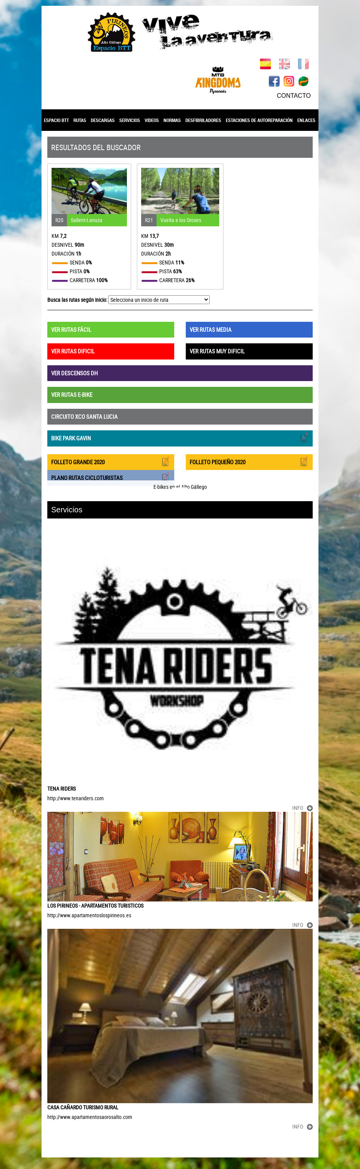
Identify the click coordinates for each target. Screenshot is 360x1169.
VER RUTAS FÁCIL (71, 329)
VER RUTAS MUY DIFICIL (217, 351)
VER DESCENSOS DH (74, 373)
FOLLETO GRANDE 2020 (110, 461)
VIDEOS (152, 120)
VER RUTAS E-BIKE (71, 394)
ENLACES (306, 120)
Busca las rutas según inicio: (77, 299)
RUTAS (79, 120)
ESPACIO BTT (56, 120)
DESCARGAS (103, 120)
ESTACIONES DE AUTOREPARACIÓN (259, 120)
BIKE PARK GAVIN (180, 437)
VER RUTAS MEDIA (211, 329)
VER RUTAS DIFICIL (73, 351)
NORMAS (172, 120)
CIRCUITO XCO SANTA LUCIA (84, 416)
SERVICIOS (129, 120)
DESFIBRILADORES (203, 120)
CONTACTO (294, 95)
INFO (302, 807)
